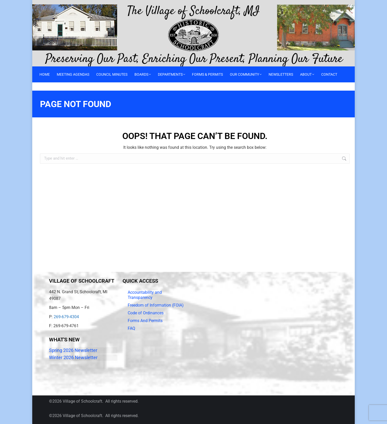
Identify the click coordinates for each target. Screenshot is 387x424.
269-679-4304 (66, 316)
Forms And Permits (145, 320)
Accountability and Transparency (145, 295)
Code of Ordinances (146, 312)
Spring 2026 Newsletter (73, 350)
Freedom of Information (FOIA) (156, 305)
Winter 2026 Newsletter (73, 357)
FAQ (131, 328)
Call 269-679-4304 (50, 4)
